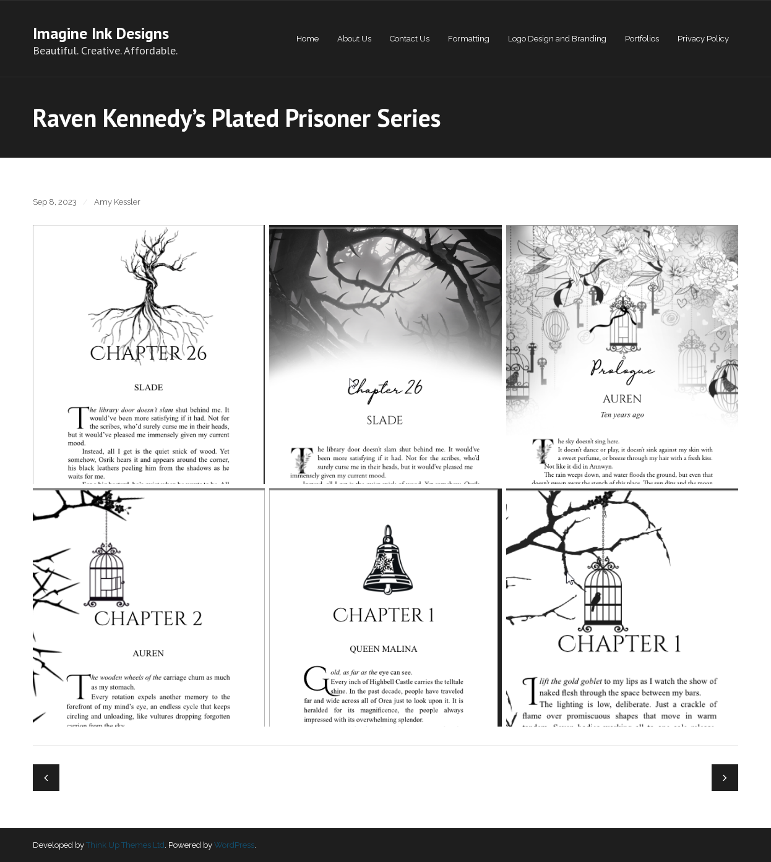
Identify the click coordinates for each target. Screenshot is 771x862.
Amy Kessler (117, 202)
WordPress (234, 845)
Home (307, 38)
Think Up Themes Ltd (125, 845)
